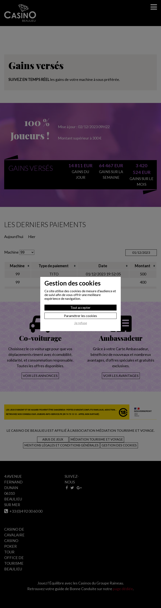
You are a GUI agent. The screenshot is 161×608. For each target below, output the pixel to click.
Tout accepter (80, 307)
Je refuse (80, 323)
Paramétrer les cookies (80, 316)
